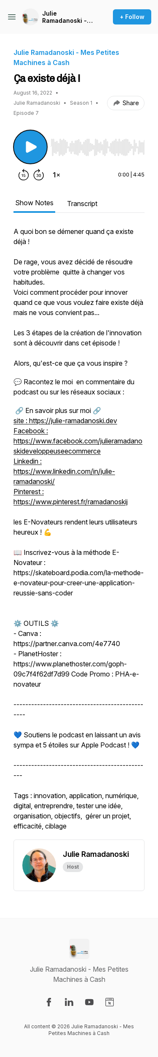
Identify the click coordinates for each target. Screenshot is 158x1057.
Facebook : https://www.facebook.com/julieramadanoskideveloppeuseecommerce (77, 441)
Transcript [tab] (82, 203)
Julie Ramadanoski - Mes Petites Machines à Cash (68, 17)
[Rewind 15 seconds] (23, 175)
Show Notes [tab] (34, 202)
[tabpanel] (79, 533)
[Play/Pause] (30, 147)
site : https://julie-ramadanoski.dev (65, 420)
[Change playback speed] (56, 175)
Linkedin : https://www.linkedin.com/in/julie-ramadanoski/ (64, 471)
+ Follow (132, 16)
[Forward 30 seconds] (39, 175)
